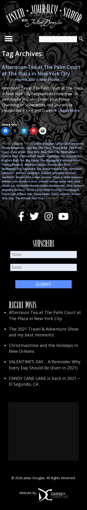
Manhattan (68, 152)
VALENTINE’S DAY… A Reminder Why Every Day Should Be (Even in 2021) (45, 364)
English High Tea (13, 160)
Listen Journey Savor (69, 143)
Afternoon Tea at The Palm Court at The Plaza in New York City (41, 70)
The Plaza (44, 148)
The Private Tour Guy (29, 198)
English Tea (74, 156)
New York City (50, 152)
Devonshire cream (28, 177)
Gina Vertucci (75, 185)
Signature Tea (32, 169)
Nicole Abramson (13, 148)
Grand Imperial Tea (54, 169)
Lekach (43, 181)
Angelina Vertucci (13, 190)
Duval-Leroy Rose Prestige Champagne (53, 190)
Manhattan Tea (11, 169)
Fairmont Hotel (70, 160)
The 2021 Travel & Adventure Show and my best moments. (43, 332)
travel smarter (61, 194)
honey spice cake (61, 181)
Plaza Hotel (60, 148)
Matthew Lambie (35, 164)
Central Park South (32, 156)
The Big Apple (49, 160)
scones (46, 177)
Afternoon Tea (55, 156)
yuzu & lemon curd (24, 181)
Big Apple (32, 160)
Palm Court (18, 152)
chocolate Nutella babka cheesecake (40, 185)
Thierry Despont (12, 164)
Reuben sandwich (28, 173)
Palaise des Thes (59, 164)
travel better (42, 194)
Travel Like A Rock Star (17, 194)
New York (33, 152)
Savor (18, 143)
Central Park (10, 156)
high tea (31, 148)
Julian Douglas (49, 79)
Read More (70, 110)
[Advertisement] (43, 431)
